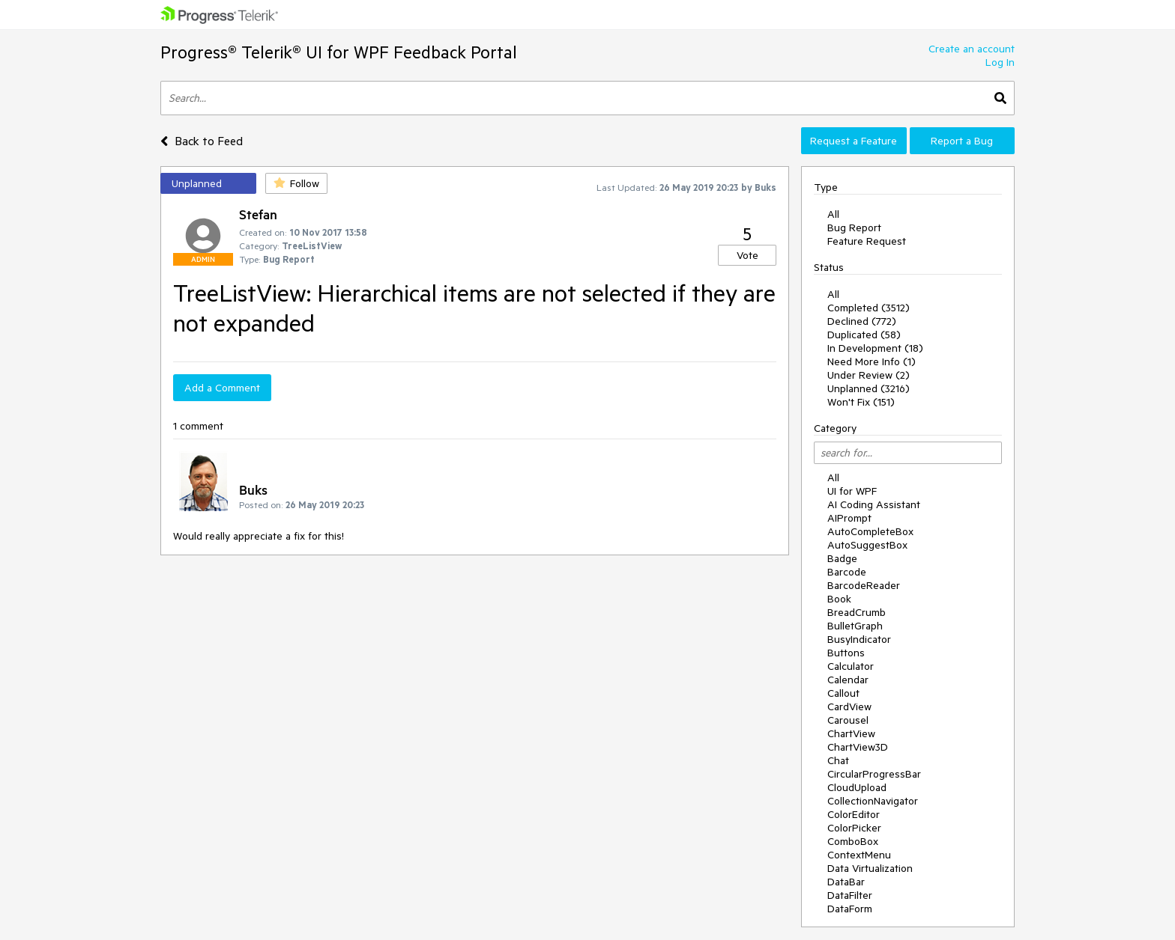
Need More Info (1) (871, 361)
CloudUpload (856, 787)
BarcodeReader (863, 585)
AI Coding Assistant (873, 504)
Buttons (846, 652)
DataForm (849, 908)
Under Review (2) (868, 375)
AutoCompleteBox (870, 531)
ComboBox (852, 841)
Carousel (848, 720)
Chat (838, 760)
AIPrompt (849, 518)
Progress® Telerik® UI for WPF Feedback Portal (338, 52)
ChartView (851, 733)
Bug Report (854, 227)
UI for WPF (852, 491)
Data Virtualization (870, 868)
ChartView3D (857, 747)
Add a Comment (222, 387)
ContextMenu (859, 854)
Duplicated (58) (864, 334)
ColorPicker (854, 827)
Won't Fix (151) (861, 402)
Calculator (850, 666)
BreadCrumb (856, 612)
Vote (747, 255)
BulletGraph (855, 625)
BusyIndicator (859, 639)
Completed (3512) (868, 307)
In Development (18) (875, 348)
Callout (843, 693)
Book (839, 598)
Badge (842, 558)
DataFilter (849, 895)
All (833, 214)
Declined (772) (861, 321)
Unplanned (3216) (868, 388)
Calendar (848, 679)
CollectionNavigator (872, 801)
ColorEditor (853, 814)
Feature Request (866, 241)
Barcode (846, 572)
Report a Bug (962, 140)
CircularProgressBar (874, 774)
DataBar (846, 881)
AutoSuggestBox (867, 545)
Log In (1000, 62)
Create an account (971, 48)
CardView (849, 706)
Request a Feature (853, 140)
